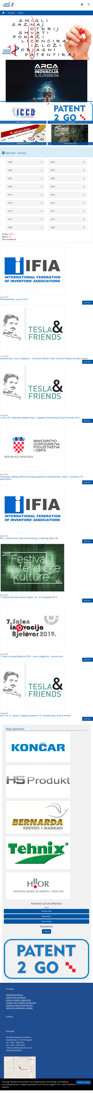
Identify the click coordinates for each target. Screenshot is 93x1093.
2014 (53, 206)
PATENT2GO (70, 125)
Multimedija (46, 925)
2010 (53, 222)
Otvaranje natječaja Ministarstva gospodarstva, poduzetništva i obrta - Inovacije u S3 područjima (41, 481)
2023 (10, 173)
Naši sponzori (15, 732)
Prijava (46, 935)
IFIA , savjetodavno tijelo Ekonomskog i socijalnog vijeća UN (29, 541)
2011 (10, 222)
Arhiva (20, 13)
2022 (53, 173)
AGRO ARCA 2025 (70, 147)
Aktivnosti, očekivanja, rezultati (19, 1011)
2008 (53, 231)
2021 (10, 181)
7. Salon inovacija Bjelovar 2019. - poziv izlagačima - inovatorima (31, 659)
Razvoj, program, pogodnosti (18, 1003)
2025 (10, 165)
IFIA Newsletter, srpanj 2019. (14, 302)
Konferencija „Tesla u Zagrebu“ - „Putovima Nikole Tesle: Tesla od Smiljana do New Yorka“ (44, 361)
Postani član (46, 914)
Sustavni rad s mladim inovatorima (21, 1006)
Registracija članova (14, 998)
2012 (53, 214)
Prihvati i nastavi (84, 1082)
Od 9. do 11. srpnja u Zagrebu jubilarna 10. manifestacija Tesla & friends (35, 719)
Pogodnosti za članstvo (16, 1001)
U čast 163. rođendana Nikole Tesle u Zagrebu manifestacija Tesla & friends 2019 (39, 420)
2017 (10, 198)
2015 (10, 206)
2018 (53, 190)
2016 (53, 198)
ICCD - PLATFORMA (23, 125)
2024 (53, 165)
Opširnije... (88, 306)
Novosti (11, 13)
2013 (10, 214)
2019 (10, 190)
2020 (53, 181)
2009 (10, 231)
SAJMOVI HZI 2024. (23, 147)
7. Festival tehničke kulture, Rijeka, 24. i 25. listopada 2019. (28, 600)
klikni (46, 911)
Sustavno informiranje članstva (19, 1008)
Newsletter (46, 919)
